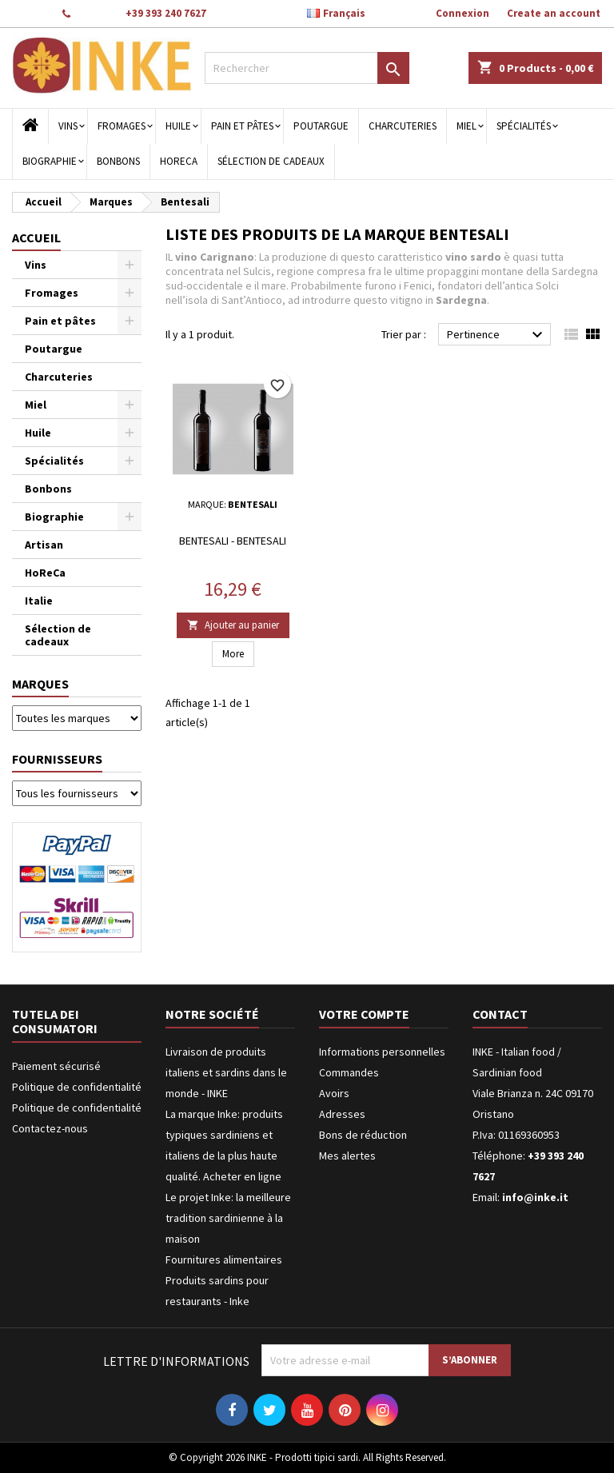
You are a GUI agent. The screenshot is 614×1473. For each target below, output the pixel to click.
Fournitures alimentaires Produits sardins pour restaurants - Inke (223, 1280)
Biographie (49, 161)
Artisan (44, 544)
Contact (29, 13)
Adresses (342, 1114)
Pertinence (497, 335)
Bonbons (118, 161)
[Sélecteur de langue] (344, 13)
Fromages (122, 126)
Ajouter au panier (233, 625)
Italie (39, 600)
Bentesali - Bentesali (232, 540)
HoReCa (178, 161)
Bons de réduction (363, 1135)
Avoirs (334, 1093)
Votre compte (364, 1014)
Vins (68, 126)
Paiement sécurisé (56, 1066)
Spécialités (523, 126)
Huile (178, 126)
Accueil (36, 238)
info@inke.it (535, 1197)
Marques (40, 684)
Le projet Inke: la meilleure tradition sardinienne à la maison (228, 1218)
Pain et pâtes (242, 126)
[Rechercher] (307, 68)
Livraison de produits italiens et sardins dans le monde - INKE (226, 1072)
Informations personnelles (382, 1051)
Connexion (462, 13)
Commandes (349, 1072)
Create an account (553, 13)
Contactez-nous (50, 1128)
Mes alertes (347, 1155)
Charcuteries (403, 126)
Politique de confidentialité (77, 1087)
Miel (466, 126)
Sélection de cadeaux (271, 161)
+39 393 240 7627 (166, 13)
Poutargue (321, 126)
